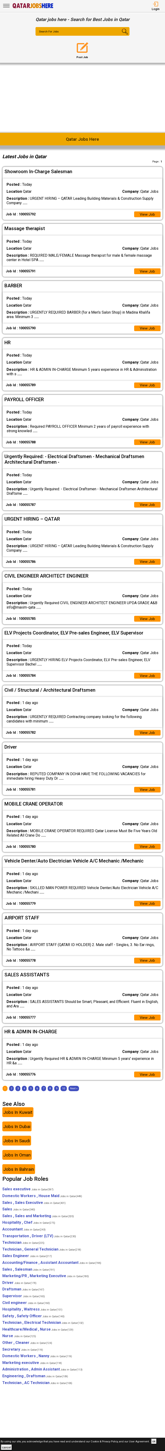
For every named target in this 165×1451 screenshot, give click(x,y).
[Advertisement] (82, 97)
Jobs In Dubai (16, 1132)
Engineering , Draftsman (35, 1381)
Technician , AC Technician (37, 1388)
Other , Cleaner (27, 1348)
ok (153, 1441)
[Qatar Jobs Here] (33, 8)
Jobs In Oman (17, 1160)
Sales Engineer (27, 1261)
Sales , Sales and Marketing (38, 1221)
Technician (23, 1248)
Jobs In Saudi (16, 1146)
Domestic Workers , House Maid (42, 1201)
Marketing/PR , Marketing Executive (45, 1281)
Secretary (22, 1355)
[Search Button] (121, 35)
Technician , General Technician (41, 1255)
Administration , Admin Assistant (42, 1375)
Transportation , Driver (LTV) (39, 1241)
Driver (19, 1288)
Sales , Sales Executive (34, 1208)
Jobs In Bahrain (18, 1175)
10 (63, 1094)
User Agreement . (139, 1441)
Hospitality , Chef (28, 1228)
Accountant (24, 1235)
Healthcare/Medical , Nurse (37, 1335)
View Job (147, 214)
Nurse (19, 1341)
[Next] (73, 1094)
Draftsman (23, 1295)
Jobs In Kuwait (17, 1118)
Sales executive (28, 1195)
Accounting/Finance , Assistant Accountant (51, 1268)
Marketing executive (32, 1368)
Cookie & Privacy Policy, (105, 1441)
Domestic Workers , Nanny (37, 1362)
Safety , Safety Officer (33, 1321)
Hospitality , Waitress (32, 1315)
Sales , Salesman (28, 1275)
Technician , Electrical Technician (43, 1328)
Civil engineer (26, 1308)
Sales (18, 1215)
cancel (6, 1447)
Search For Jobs (49, 31)
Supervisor (23, 1301)
